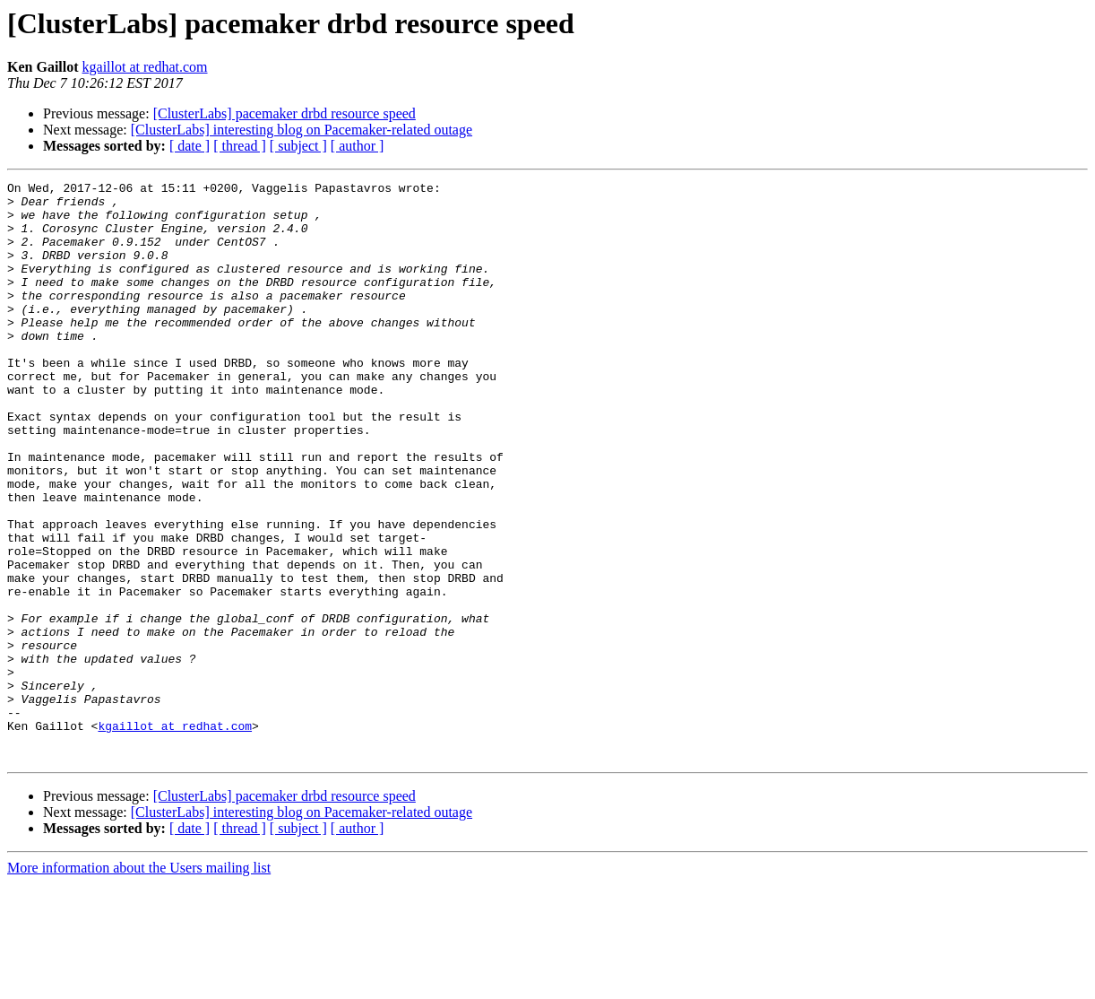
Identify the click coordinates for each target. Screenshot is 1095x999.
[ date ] (189, 145)
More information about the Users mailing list (139, 983)
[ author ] (357, 145)
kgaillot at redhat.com (145, 66)
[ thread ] (239, 145)
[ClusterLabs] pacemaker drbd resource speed (284, 113)
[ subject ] (298, 145)
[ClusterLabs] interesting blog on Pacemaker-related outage (301, 129)
